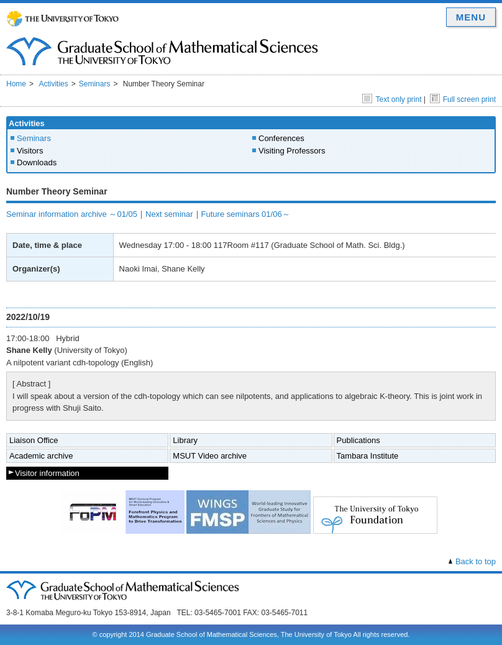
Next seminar (169, 214)
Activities (53, 84)
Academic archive (41, 456)
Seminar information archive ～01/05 (71, 214)
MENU (471, 17)
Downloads (37, 162)
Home (16, 84)
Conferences (281, 138)
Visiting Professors (291, 150)
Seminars (95, 84)
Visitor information (47, 473)
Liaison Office (33, 440)
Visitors (30, 150)
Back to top (475, 561)
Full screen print (463, 99)
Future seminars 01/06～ (245, 214)
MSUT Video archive (210, 456)
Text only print (391, 99)
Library (185, 440)
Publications (358, 440)
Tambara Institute (368, 456)
